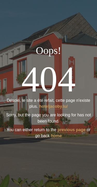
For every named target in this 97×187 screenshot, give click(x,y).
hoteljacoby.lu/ (53, 106)
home (56, 135)
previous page (71, 130)
